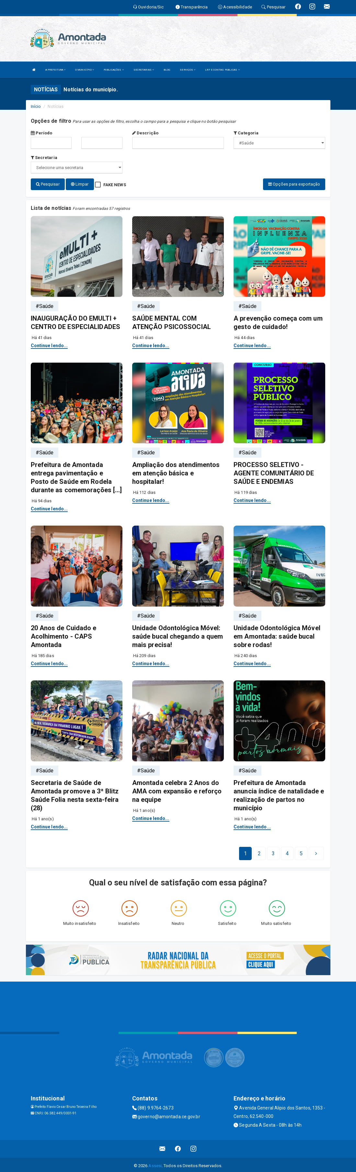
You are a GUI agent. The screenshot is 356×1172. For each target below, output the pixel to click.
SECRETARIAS (143, 69)
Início (36, 106)
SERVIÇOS (187, 69)
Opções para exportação (294, 184)
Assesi (155, 1163)
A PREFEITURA (55, 69)
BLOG (167, 69)
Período (41, 133)
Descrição (145, 133)
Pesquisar (48, 184)
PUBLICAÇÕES (113, 69)
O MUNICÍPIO (84, 69)
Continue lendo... (49, 343)
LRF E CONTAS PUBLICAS (222, 69)
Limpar (80, 184)
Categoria (246, 133)
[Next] (301, 852)
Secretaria (44, 157)
